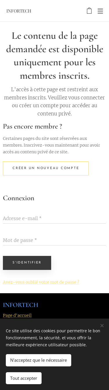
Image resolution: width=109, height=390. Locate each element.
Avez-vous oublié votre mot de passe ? (41, 282)
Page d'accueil (17, 315)
